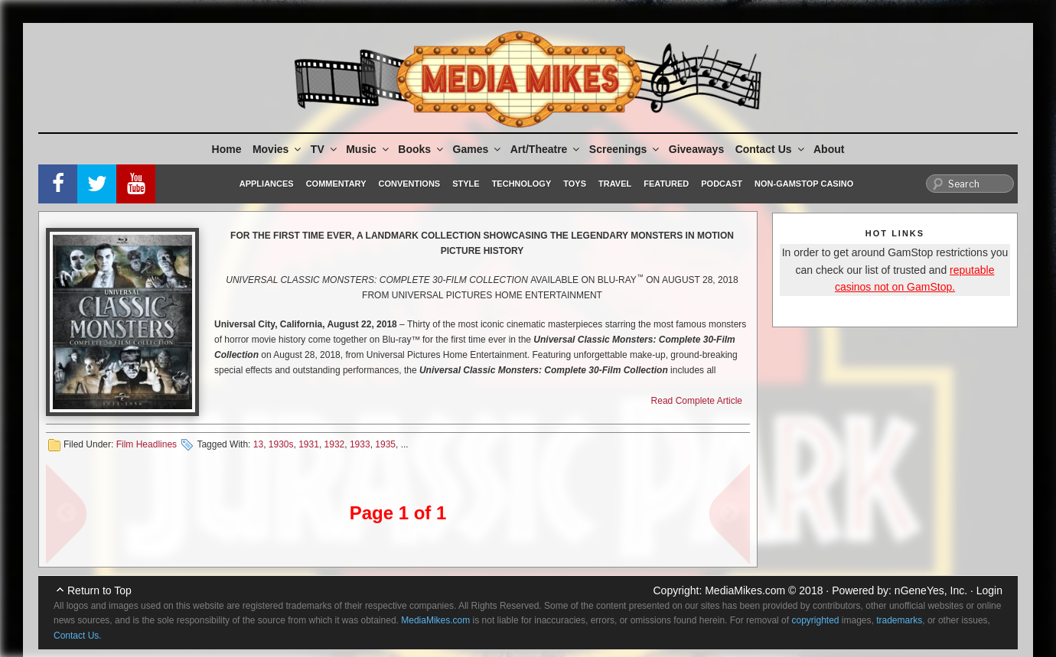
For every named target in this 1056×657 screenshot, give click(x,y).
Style (465, 183)
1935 (385, 444)
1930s (281, 444)
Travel (614, 183)
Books (421, 149)
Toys (574, 183)
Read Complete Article (696, 400)
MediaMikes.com (745, 590)
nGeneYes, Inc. (931, 590)
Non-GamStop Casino (804, 183)
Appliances (267, 183)
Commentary (336, 183)
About (828, 149)
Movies (278, 149)
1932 (334, 444)
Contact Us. (78, 635)
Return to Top (99, 590)
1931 (308, 444)
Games (478, 149)
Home (227, 149)
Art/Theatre (546, 149)
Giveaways (696, 149)
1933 (360, 444)
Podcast (721, 183)
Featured (666, 183)
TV (325, 149)
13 (258, 444)
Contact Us (771, 149)
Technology (522, 183)
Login (989, 590)
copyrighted (815, 620)
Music (368, 149)
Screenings (625, 149)
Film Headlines (146, 444)
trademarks (899, 620)
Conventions (409, 183)
